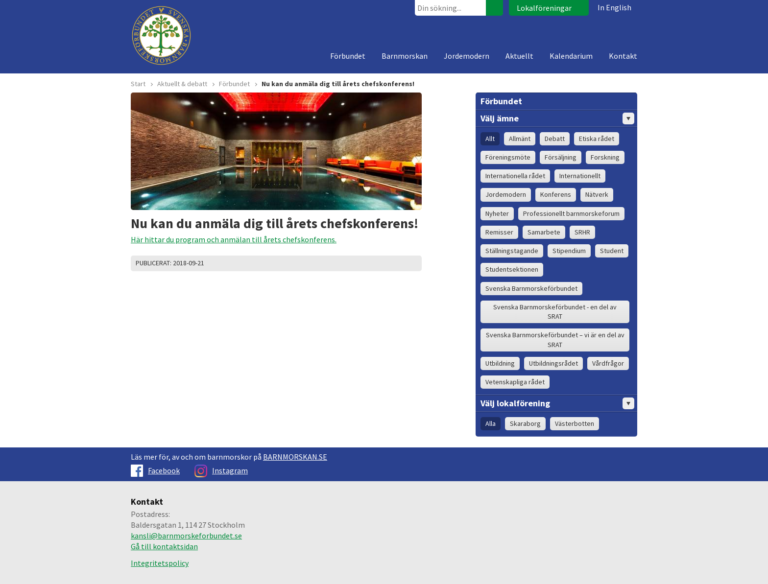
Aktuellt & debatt (182, 83)
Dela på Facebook (400, 263)
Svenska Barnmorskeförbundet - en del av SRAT (555, 312)
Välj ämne (557, 118)
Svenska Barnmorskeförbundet (531, 288)
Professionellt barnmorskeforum (571, 213)
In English (614, 7)
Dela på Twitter (387, 263)
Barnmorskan (405, 56)
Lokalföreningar (544, 8)
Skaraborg (525, 423)
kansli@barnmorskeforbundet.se (186, 535)
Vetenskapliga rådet (515, 381)
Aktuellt (519, 56)
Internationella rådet (515, 175)
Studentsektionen (511, 269)
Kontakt (623, 56)
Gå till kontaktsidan (164, 546)
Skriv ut (375, 263)
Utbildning (500, 363)
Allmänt (519, 138)
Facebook (155, 470)
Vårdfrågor (608, 363)
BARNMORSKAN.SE (295, 457)
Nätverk (596, 194)
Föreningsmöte (507, 157)
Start (138, 83)
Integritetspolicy (160, 563)
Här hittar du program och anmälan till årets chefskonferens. (233, 239)
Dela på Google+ (412, 263)
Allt (490, 138)
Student (612, 250)
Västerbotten (574, 423)
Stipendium (569, 250)
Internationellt (579, 175)
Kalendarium (571, 56)
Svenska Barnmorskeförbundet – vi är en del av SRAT (555, 339)
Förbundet (347, 56)
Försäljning (560, 157)
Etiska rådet (596, 138)
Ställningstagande (511, 250)
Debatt (555, 138)
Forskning (605, 157)
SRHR (582, 232)
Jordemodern (466, 56)
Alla (490, 423)
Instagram (221, 470)
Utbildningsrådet (553, 363)
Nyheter (497, 213)
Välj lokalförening (557, 403)
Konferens (555, 194)
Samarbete (544, 232)
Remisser (499, 232)
